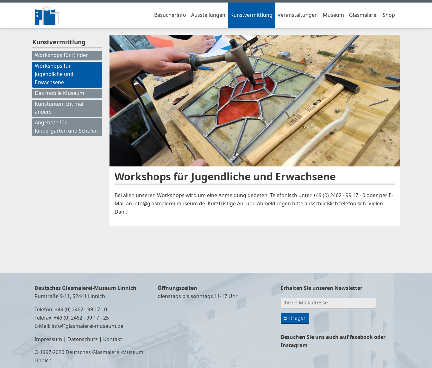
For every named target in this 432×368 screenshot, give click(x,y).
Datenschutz (82, 339)
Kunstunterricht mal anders (59, 108)
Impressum (48, 339)
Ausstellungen (208, 15)
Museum (333, 15)
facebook (361, 337)
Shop (389, 15)
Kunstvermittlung (251, 15)
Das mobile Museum (59, 93)
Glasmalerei (363, 15)
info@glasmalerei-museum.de (87, 326)
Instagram (294, 345)
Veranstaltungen (298, 15)
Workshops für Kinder (61, 55)
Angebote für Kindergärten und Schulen (66, 127)
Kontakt (112, 339)
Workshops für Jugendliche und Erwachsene (54, 74)
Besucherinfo (170, 15)
